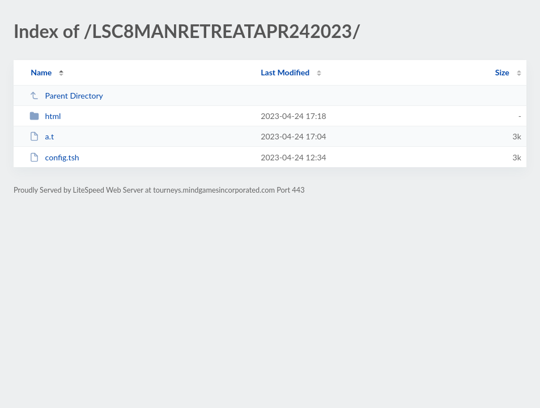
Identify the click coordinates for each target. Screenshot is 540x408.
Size (502, 72)
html (45, 116)
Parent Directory (66, 95)
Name (41, 72)
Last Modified (285, 72)
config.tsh (54, 157)
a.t (41, 136)
